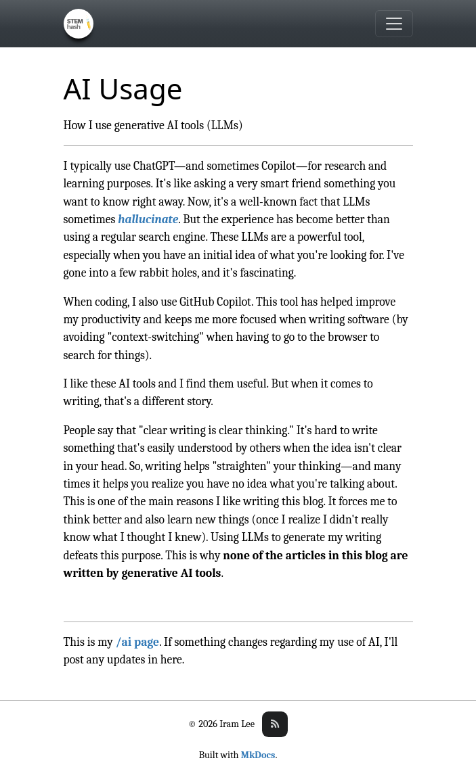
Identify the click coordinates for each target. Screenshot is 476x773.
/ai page (138, 642)
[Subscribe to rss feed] (275, 724)
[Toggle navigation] (394, 23)
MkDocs (258, 755)
